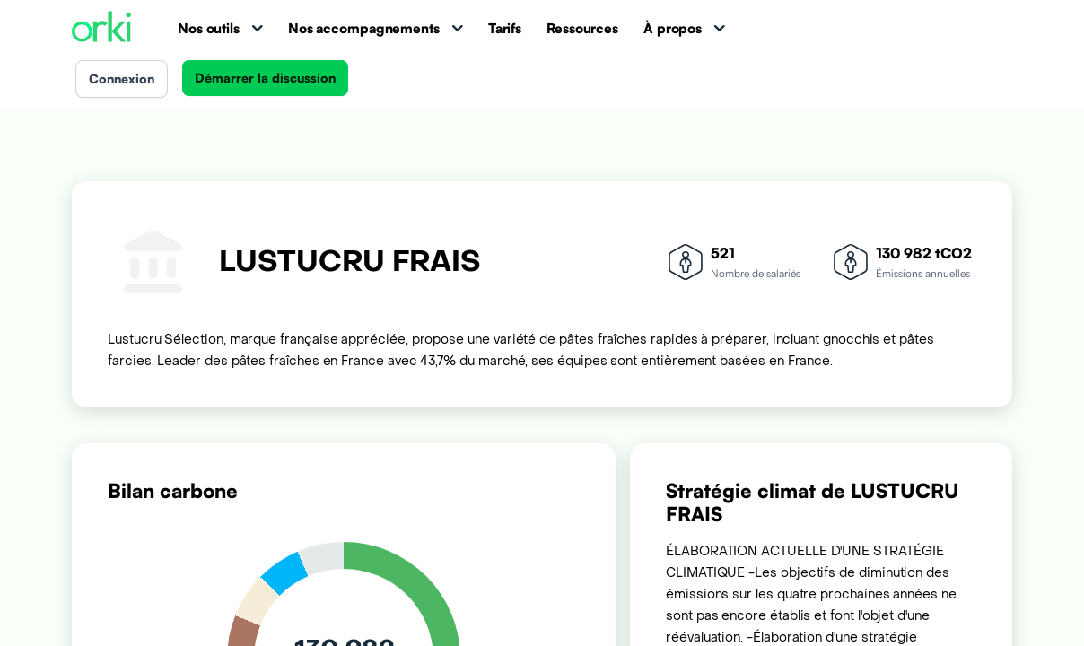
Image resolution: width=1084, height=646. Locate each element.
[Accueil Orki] (101, 28)
